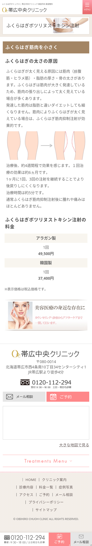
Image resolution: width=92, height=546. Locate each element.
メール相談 (64, 494)
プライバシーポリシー (46, 502)
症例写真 (66, 487)
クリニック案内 (54, 479)
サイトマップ (46, 510)
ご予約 (44, 494)
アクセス (26, 494)
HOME (31, 479)
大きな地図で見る (74, 445)
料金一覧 (46, 487)
